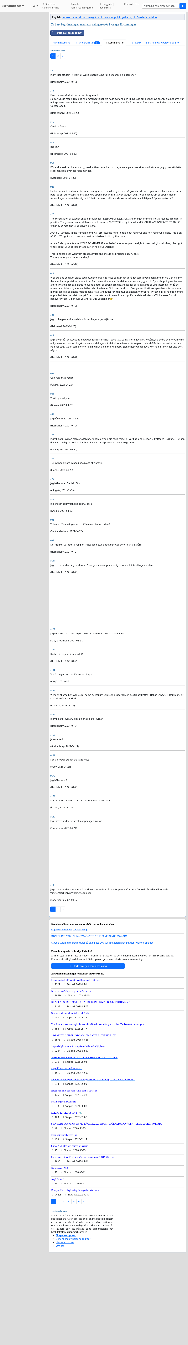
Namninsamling (61, 42)
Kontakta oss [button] (131, 4)
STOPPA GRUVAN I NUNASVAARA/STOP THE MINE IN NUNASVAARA (89, 1018)
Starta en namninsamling (50, 5)
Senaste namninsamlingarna (81, 5)
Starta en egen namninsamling (88, 1048)
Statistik (135, 42)
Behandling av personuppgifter (163, 42)
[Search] (161, 6)
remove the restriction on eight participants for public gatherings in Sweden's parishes (109, 17)
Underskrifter (87, 42)
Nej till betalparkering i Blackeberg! (69, 1011)
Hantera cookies (65, 1324)
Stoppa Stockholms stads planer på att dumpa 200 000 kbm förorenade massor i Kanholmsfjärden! (102, 1025)
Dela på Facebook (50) (66, 32)
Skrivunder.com (13, 6)
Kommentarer (114, 42)
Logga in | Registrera (106, 5)
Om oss (60, 1327)
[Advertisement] (117, 83)
